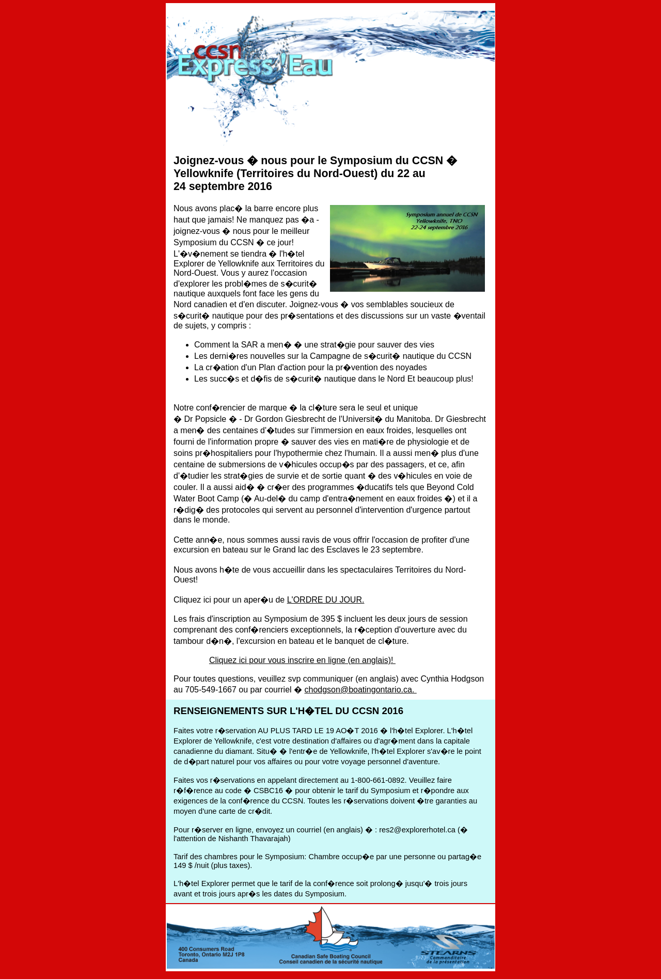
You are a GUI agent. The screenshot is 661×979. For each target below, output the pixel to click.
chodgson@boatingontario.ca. (361, 689)
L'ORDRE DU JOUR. (326, 599)
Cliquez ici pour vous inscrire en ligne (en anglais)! (302, 660)
